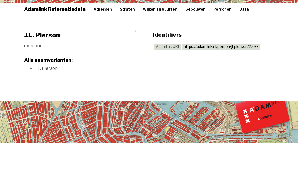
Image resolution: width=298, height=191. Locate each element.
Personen (222, 9)
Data (244, 9)
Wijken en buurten (160, 9)
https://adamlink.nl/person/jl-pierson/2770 (221, 46)
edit (138, 30)
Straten (127, 9)
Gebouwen (195, 9)
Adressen (103, 9)
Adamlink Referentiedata (55, 9)
